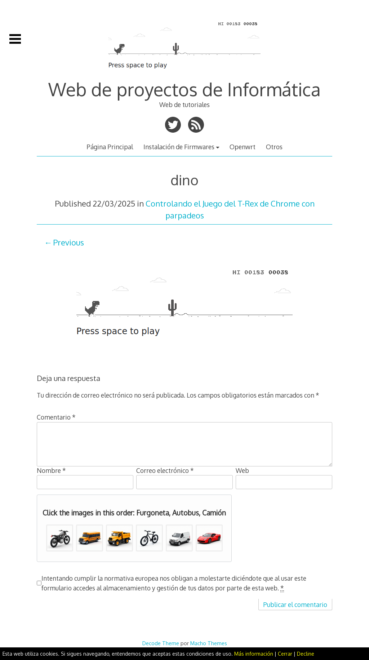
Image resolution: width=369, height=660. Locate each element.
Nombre (51, 470)
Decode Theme (160, 643)
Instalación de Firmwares (178, 147)
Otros (274, 147)
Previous (68, 242)
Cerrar (285, 654)
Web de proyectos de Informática (184, 89)
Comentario (56, 417)
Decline (305, 654)
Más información (253, 654)
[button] (59, 538)
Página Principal (109, 147)
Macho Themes (208, 643)
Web (242, 470)
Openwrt (242, 147)
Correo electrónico (165, 470)
